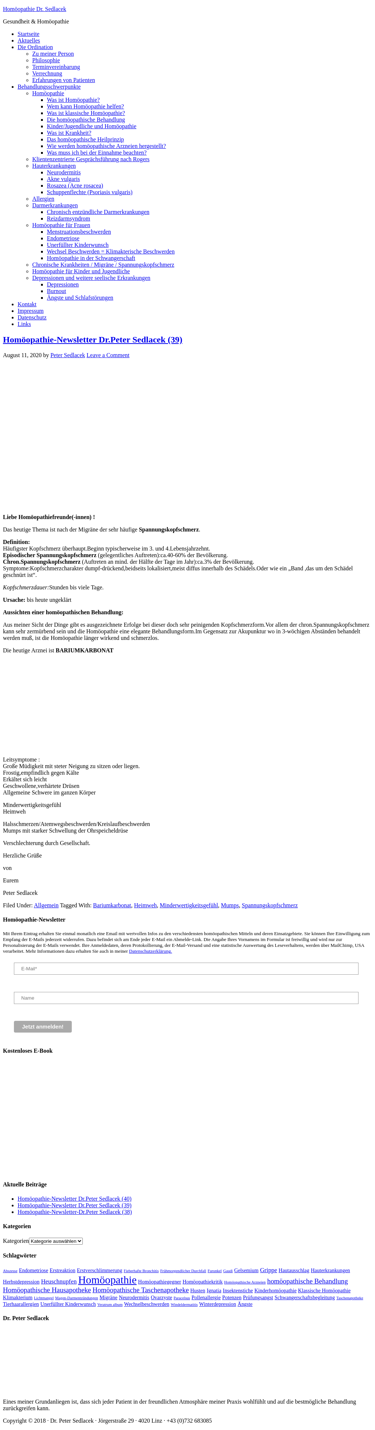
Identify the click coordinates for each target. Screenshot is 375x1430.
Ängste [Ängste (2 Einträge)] (245, 1304)
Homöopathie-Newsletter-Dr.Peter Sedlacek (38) (75, 1212)
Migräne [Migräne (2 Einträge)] (109, 1297)
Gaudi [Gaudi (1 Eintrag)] (228, 1271)
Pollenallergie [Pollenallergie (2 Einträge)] (206, 1297)
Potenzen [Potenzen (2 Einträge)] (232, 1297)
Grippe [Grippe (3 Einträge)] (268, 1270)
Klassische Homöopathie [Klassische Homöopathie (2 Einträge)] (324, 1290)
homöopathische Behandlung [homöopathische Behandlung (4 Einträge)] (307, 1281)
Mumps (230, 905)
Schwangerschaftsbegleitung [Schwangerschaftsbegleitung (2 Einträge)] (305, 1297)
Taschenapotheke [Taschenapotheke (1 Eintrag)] (349, 1298)
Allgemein (46, 905)
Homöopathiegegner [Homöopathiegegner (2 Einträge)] (159, 1282)
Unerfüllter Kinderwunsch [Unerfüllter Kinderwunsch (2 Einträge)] (68, 1304)
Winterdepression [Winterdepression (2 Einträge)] (217, 1304)
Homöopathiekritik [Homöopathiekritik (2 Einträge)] (203, 1282)
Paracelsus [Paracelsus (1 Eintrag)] (182, 1298)
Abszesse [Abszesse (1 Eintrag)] (10, 1271)
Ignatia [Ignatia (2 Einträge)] (214, 1290)
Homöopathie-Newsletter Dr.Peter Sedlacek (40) (74, 1199)
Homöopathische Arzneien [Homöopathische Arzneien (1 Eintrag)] (245, 1282)
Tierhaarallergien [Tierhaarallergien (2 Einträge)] (21, 1304)
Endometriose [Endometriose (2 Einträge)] (33, 1270)
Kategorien (16, 1241)
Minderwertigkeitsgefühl (189, 905)
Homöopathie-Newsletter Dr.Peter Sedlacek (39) (92, 339)
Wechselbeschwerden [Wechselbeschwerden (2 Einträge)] (147, 1304)
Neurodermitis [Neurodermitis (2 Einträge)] (134, 1297)
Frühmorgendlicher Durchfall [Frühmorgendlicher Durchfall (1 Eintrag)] (183, 1271)
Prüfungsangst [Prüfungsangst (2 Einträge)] (258, 1297)
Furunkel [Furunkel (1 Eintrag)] (215, 1271)
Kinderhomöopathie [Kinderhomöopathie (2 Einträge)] (276, 1290)
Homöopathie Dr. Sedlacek (34, 9)
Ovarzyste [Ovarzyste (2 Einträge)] (161, 1297)
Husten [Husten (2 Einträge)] (197, 1290)
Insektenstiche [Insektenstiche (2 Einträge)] (238, 1290)
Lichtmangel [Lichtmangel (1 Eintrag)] (44, 1298)
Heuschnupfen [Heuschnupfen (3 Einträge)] (59, 1281)
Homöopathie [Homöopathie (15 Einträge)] (107, 1280)
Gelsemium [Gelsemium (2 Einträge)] (246, 1270)
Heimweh (145, 905)
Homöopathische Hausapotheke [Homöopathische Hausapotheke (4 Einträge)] (47, 1290)
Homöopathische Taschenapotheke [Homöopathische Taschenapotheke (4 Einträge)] (141, 1290)
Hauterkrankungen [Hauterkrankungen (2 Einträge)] (330, 1270)
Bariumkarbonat (112, 905)
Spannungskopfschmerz (270, 905)
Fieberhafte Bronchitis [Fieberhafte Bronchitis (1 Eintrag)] (141, 1271)
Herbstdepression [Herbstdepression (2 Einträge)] (21, 1282)
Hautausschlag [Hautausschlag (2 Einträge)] (294, 1270)
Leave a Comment (107, 355)
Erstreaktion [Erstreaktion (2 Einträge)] (62, 1270)
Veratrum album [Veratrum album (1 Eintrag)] (110, 1305)
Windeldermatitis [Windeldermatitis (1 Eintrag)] (184, 1305)
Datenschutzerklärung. (150, 951)
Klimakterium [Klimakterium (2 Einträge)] (18, 1297)
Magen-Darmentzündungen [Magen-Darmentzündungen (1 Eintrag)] (76, 1298)
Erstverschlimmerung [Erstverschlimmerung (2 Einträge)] (99, 1270)
